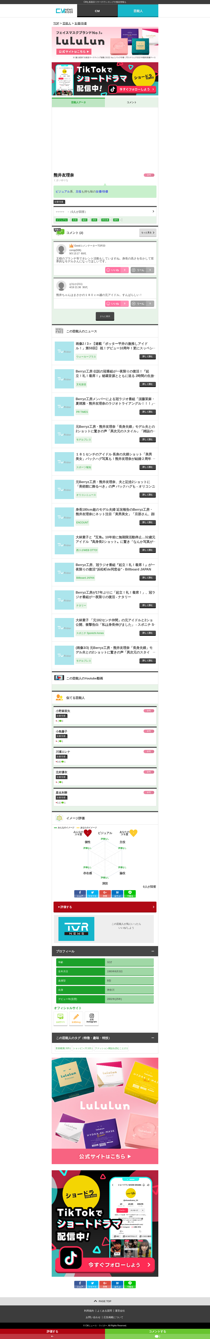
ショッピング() (83, 1048)
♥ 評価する (65, 907)
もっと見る (146, 232)
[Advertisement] (105, 140)
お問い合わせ (93, 1317)
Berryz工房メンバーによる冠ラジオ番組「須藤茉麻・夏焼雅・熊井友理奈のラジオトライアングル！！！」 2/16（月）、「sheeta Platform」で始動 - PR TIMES (115, 403)
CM (97, 11)
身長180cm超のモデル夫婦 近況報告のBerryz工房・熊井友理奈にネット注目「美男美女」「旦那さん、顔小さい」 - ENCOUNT (115, 514)
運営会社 (120, 1310)
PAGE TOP (105, 1301)
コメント (132, 102)
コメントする (157, 1334)
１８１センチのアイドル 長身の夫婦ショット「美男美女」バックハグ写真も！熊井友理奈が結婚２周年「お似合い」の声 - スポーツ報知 (114, 459)
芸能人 (138, 11)
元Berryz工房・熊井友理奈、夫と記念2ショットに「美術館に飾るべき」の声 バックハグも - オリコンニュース (115, 486)
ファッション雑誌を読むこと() (111, 1048)
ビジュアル (63, 191)
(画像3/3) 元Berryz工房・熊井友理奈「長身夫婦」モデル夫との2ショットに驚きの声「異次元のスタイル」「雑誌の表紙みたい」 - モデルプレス (114, 652)
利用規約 (89, 1310)
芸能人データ (78, 102)
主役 (78, 191)
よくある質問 (104, 1310)
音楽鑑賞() (63, 1048)
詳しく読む (148, 356)
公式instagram (98, 1013)
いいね (120, 270)
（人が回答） (72, 211)
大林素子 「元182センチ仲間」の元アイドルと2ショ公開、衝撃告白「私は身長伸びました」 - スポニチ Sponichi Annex (115, 624)
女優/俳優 (102, 191)
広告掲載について (113, 1317)
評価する (52, 1334)
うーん (145, 270)
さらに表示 (105, 316)
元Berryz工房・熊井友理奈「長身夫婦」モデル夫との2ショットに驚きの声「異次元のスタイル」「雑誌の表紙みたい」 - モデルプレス (115, 431)
